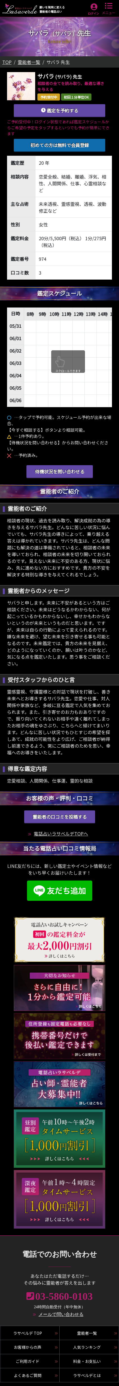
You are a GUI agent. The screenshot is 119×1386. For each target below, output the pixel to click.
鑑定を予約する (59, 110)
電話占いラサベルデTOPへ (61, 833)
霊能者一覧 (29, 62)
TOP (7, 62)
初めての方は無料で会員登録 (59, 145)
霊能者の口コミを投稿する (60, 816)
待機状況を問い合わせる (59, 471)
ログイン (93, 13)
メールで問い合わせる (61, 1314)
